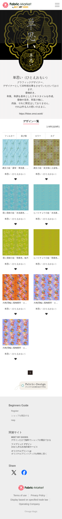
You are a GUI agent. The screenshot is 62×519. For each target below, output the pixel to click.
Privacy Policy (38, 495)
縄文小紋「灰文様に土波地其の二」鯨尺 (47, 168)
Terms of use (20, 495)
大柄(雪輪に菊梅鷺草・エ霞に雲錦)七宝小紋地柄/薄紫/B (47, 303)
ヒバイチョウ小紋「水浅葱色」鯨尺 (47, 213)
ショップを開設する (20, 415)
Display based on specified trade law (29, 499)
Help (13, 420)
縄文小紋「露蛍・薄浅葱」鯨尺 (15, 168)
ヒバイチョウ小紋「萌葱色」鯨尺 (47, 258)
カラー (38, 136)
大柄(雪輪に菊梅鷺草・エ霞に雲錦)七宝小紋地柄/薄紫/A (15, 348)
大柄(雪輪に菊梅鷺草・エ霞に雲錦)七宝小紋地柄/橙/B (15, 303)
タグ (52, 136)
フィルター (10, 136)
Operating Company (29, 504)
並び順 (24, 136)
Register (15, 411)
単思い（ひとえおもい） (15, 174)
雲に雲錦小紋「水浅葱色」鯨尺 (15, 213)
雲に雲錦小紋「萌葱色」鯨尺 (15, 258)
